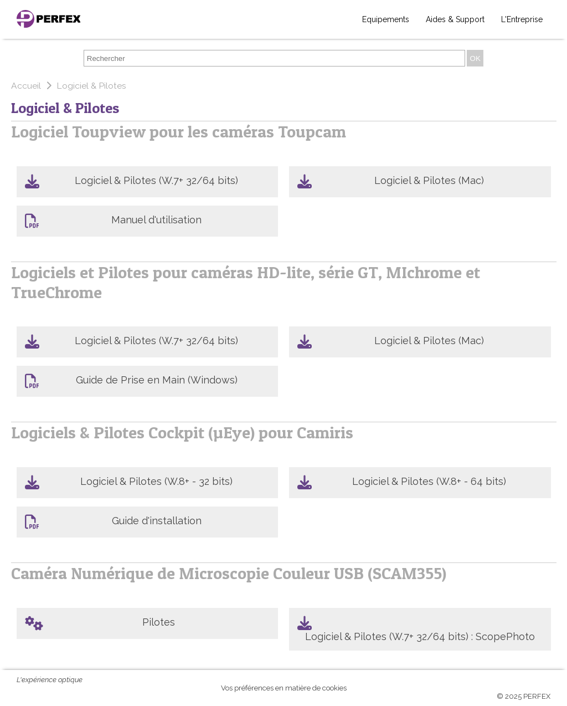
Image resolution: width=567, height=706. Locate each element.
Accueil (27, 85)
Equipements (385, 19)
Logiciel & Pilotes (91, 85)
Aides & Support (455, 19)
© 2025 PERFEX (523, 696)
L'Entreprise (522, 19)
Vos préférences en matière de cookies (284, 688)
